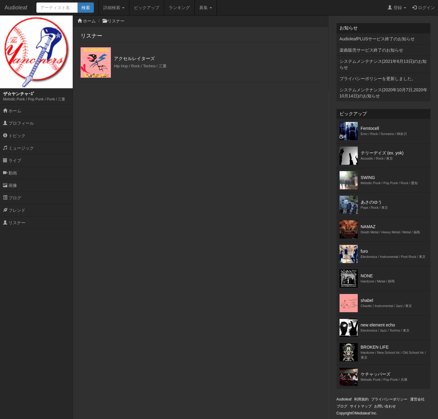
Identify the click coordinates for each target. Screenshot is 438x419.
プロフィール (18, 123)
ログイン (423, 7)
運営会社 (417, 399)
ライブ (12, 160)
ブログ (12, 197)
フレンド (14, 210)
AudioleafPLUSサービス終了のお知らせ (377, 38)
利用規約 (361, 399)
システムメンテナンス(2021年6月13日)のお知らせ (383, 64)
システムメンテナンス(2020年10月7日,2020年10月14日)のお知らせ (383, 92)
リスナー (14, 222)
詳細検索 (113, 7)
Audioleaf (16, 8)
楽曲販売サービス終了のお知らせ (371, 50)
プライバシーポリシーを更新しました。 (378, 78)
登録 (397, 7)
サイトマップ (361, 406)
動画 (10, 173)
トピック (14, 135)
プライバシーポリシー (389, 399)
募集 (205, 7)
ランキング (179, 7)
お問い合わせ (385, 406)
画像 (10, 185)
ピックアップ (146, 7)
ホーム (12, 110)
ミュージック (18, 148)
